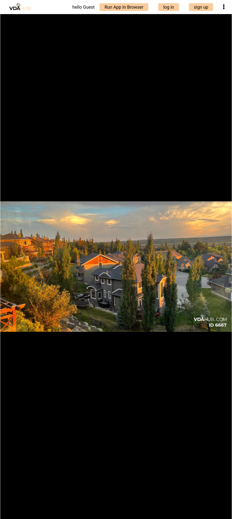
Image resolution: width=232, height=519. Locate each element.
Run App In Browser (123, 7)
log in (168, 7)
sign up (201, 7)
